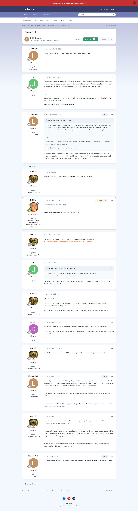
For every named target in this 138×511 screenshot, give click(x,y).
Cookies (69, 503)
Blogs (55, 20)
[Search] (90, 14)
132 (33, 190)
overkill (33, 172)
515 (33, 218)
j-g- (33, 77)
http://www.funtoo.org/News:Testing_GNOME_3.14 (61, 212)
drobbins (33, 200)
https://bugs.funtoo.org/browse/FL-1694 (58, 423)
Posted (53, 49)
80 (33, 95)
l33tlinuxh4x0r (37, 38)
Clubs (71, 20)
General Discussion (52, 40)
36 (33, 340)
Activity (35, 15)
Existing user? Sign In (108, 9)
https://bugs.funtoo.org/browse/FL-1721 (98, 461)
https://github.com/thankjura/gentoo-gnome (59, 104)
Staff (47, 20)
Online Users (39, 20)
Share (78, 39)
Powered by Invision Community (69, 508)
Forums (63, 20)
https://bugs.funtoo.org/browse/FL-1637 (78, 176)
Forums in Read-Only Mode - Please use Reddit (67, 3)
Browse (26, 15)
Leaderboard (27, 20)
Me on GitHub (33, 222)
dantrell (33, 322)
